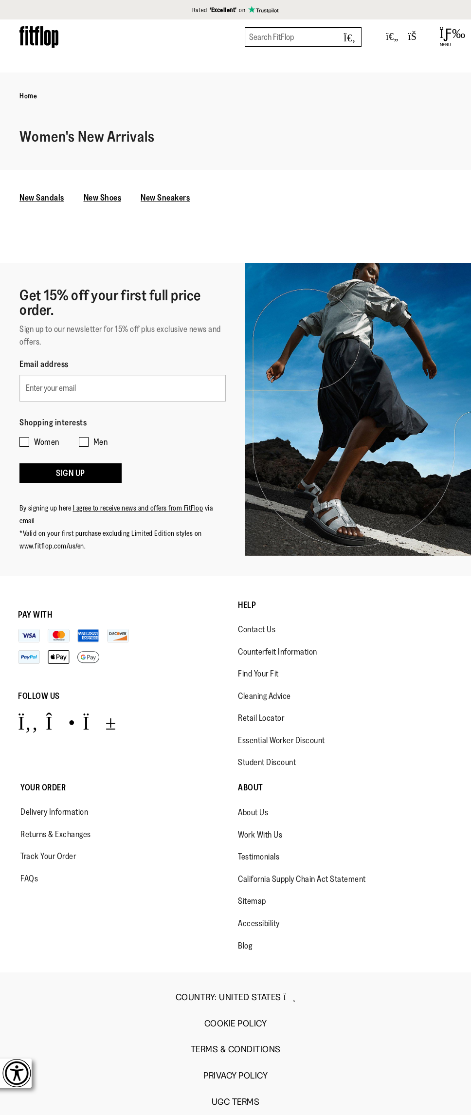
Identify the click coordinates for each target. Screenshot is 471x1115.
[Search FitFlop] (303, 37)
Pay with (35, 614)
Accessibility (259, 923)
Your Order (43, 787)
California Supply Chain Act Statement (302, 879)
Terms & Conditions (236, 1049)
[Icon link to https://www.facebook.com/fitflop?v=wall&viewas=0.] (28, 722)
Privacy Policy (235, 1076)
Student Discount (267, 762)
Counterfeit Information (277, 651)
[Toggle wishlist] (392, 37)
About (250, 787)
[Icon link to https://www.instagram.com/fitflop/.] (60, 722)
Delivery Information (54, 811)
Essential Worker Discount (281, 740)
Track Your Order (48, 856)
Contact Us (256, 629)
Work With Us (260, 834)
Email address (44, 364)
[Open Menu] (445, 37)
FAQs (29, 878)
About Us (253, 812)
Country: (236, 997)
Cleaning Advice (264, 696)
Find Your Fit (258, 673)
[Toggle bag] (416, 37)
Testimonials (258, 856)
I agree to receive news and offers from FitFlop (138, 507)
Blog (245, 945)
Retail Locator (261, 718)
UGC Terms (236, 1102)
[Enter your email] (122, 388)
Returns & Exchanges (55, 834)
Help (247, 605)
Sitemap (252, 901)
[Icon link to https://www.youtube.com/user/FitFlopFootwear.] (99, 722)
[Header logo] (38, 36)
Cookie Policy (235, 1024)
